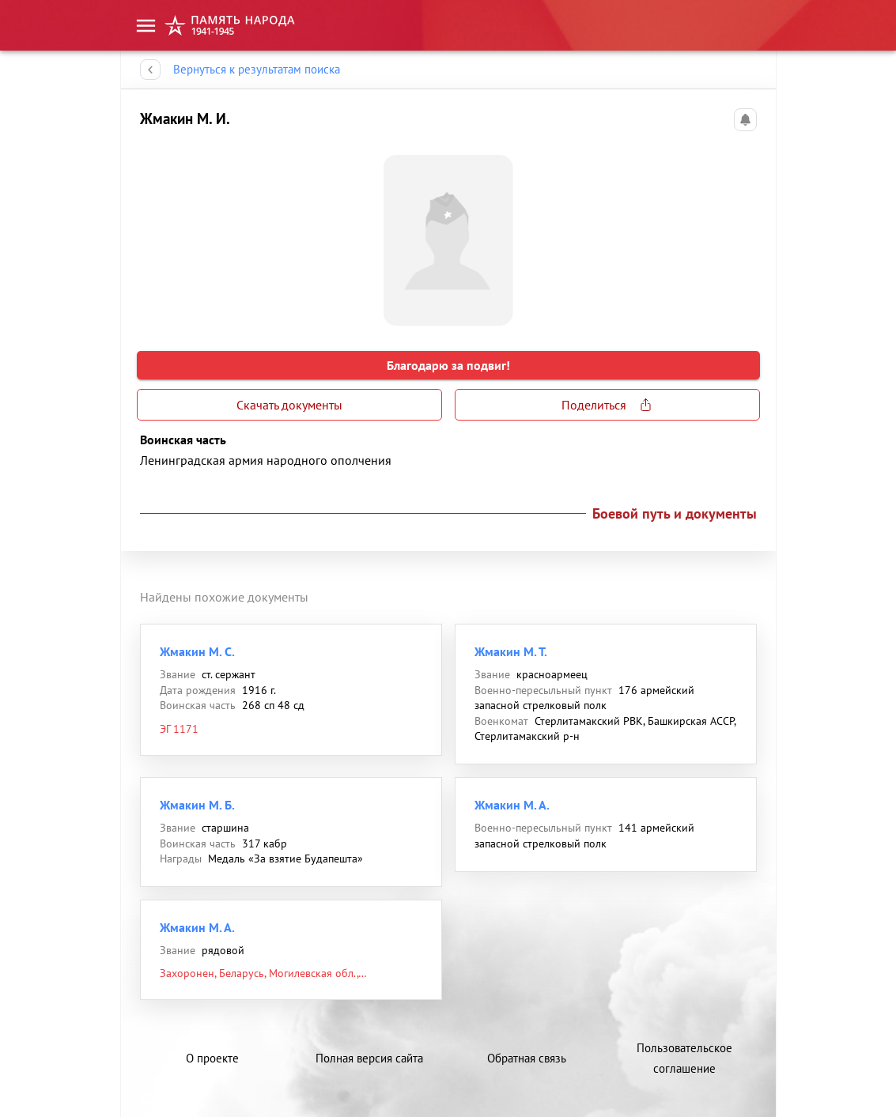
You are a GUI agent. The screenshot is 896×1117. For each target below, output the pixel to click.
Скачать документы (289, 405)
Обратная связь (526, 1058)
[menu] (146, 25)
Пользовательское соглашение (684, 1058)
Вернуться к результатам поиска (256, 69)
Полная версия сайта (369, 1058)
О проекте (212, 1058)
